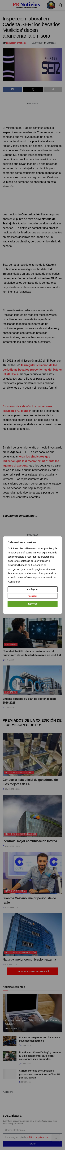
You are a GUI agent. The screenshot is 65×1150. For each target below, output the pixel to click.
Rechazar (32, 595)
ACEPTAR (32, 604)
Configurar (32, 589)
